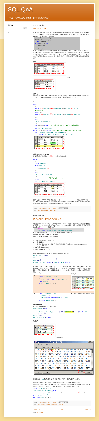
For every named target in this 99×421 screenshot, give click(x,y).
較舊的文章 (88, 409)
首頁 (62, 409)
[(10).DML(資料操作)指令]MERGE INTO (47, 210)
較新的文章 (37, 409)
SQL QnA (20, 9)
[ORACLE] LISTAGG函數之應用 (48, 219)
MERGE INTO (40, 28)
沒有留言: (54, 208)
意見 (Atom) (40, 412)
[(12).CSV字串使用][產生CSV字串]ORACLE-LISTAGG (50, 404)
